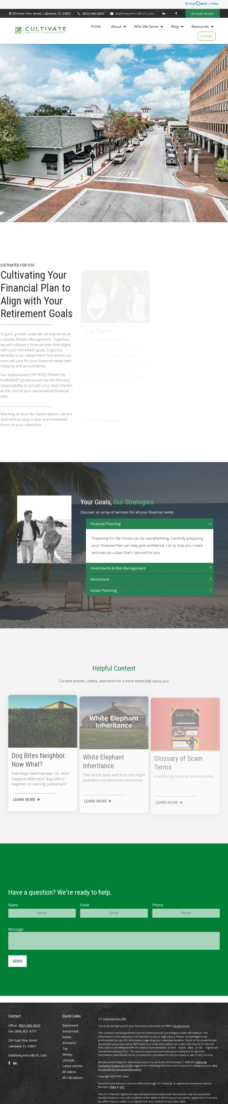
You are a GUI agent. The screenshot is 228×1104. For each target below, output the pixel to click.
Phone (157, 905)
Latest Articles (72, 1066)
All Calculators (72, 1077)
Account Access (202, 13)
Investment (70, 1031)
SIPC (122, 1087)
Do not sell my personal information (119, 1069)
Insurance (69, 1043)
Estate (66, 1037)
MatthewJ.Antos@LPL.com (132, 13)
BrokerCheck (181, 1026)
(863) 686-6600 (90, 13)
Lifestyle (68, 1060)
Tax (65, 1048)
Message (15, 929)
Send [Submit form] (17, 961)
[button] (96, 26)
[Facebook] (176, 13)
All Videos (69, 1072)
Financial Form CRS (114, 1018)
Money (67, 1054)
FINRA (112, 1087)
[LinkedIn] (164, 13)
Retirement (70, 1025)
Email (84, 905)
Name (13, 905)
